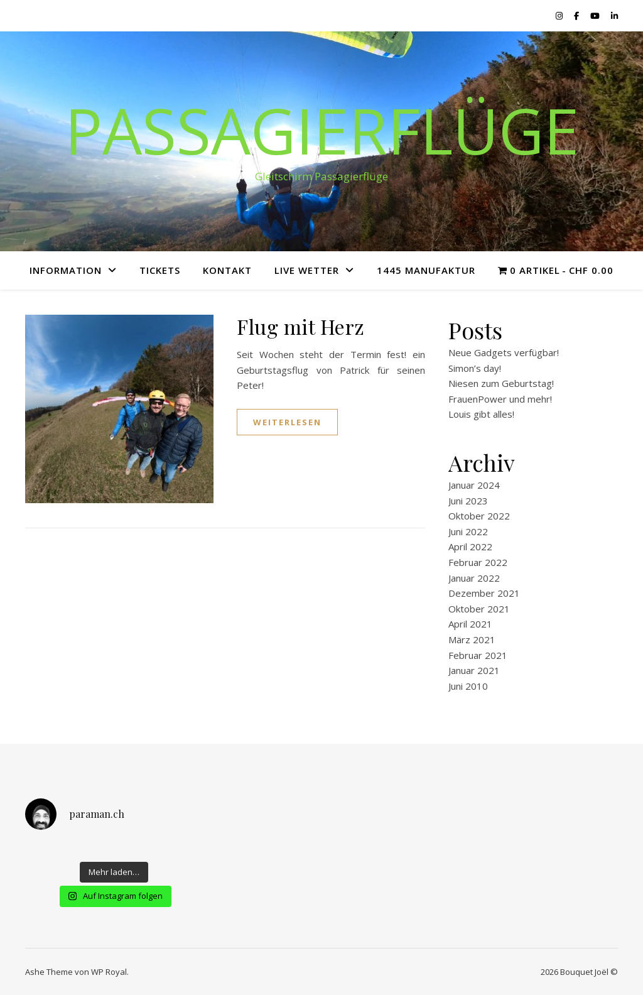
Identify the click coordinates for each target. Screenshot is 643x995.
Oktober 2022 (479, 515)
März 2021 (471, 639)
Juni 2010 (468, 686)
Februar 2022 (477, 562)
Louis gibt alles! (481, 414)
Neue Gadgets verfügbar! (503, 352)
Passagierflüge (322, 130)
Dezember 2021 (484, 593)
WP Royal (109, 971)
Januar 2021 (474, 670)
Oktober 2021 (479, 608)
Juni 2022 (468, 531)
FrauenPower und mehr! (500, 399)
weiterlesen (287, 422)
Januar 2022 (474, 578)
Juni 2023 (468, 500)
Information (66, 270)
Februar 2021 (477, 655)
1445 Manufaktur (426, 270)
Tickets (159, 270)
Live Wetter (306, 270)
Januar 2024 (474, 485)
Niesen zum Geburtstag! (501, 383)
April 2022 (470, 546)
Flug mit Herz (301, 326)
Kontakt (227, 270)
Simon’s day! (474, 368)
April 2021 (470, 623)
